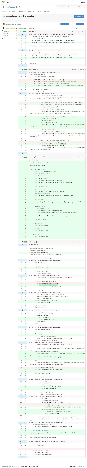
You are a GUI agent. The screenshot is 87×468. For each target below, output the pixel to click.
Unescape (74, 32)
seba (7, 7)
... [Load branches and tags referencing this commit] (3, 20)
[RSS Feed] (19, 7)
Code (4, 11)
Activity (46, 11)
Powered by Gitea (6, 466)
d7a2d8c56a (64, 24)
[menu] (84, 28)
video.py (31, 157)
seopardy (14, 7)
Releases (31, 11)
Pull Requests (21, 11)
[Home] (3, 2)
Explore (9, 2)
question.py (32, 69)
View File (82, 32)
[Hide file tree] (2, 28)
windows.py (31, 242)
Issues (12, 11)
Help (15, 2)
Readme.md (30, 31)
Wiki (39, 11)
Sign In (82, 2)
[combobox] (76, 28)
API (84, 466)
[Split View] (80, 28)
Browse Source (79, 16)
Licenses (79, 466)
